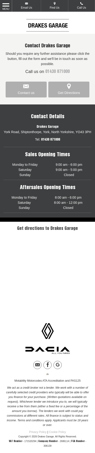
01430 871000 (57, 72)
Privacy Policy (38, 432)
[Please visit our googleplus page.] (57, 365)
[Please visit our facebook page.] (47, 365)
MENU (5, 6)
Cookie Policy (57, 432)
